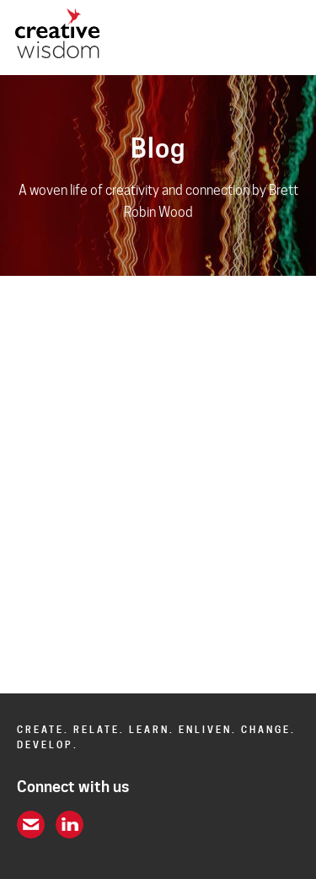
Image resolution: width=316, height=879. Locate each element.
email (31, 825)
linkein (69, 825)
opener (290, 37)
